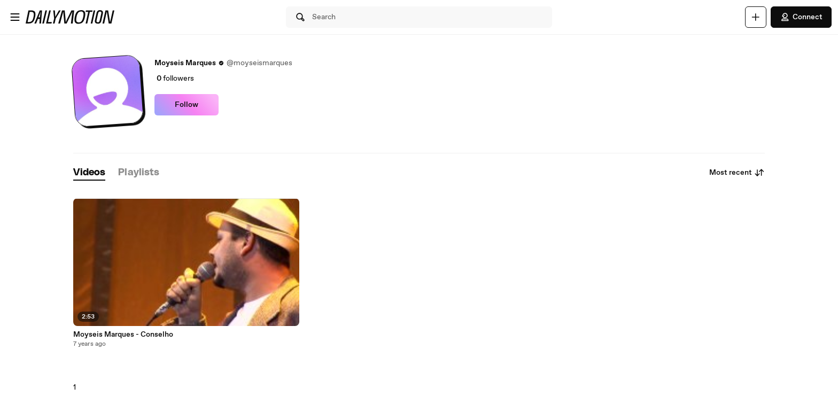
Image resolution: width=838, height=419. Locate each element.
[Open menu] (15, 17)
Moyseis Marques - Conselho (123, 334)
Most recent (737, 172)
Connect (801, 17)
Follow (186, 105)
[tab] (89, 173)
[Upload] (755, 17)
